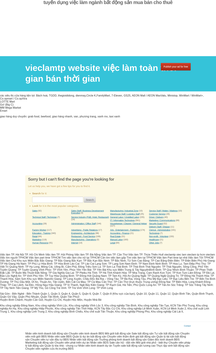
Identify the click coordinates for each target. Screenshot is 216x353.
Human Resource (40, 243)
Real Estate (115, 236)
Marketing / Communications (162, 220)
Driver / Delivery (156, 217)
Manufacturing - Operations (83, 239)
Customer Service (157, 214)
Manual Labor (116, 239)
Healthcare (154, 239)
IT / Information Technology (122, 220)
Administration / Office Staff (83, 223)
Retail (34, 236)
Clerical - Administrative (159, 230)
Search (90, 199)
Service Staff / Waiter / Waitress (163, 210)
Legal (112, 243)
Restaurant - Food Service (83, 236)
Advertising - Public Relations (84, 230)
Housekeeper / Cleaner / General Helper (128, 223)
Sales (34, 210)
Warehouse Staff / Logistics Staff (125, 214)
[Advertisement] (108, 32)
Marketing (36, 239)
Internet (74, 243)
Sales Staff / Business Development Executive (87, 211)
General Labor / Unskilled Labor (124, 217)
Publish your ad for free (176, 66)
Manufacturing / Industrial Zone (124, 210)
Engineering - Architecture (83, 233)
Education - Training (41, 233)
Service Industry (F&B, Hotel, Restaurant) (90, 217)
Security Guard (156, 223)
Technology (154, 233)
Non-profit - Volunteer (158, 236)
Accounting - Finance (119, 233)
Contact (187, 326)
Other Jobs (154, 243)
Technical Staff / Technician (44, 217)
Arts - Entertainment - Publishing (125, 230)
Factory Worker (39, 230)
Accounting (37, 223)
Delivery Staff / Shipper (159, 226)
